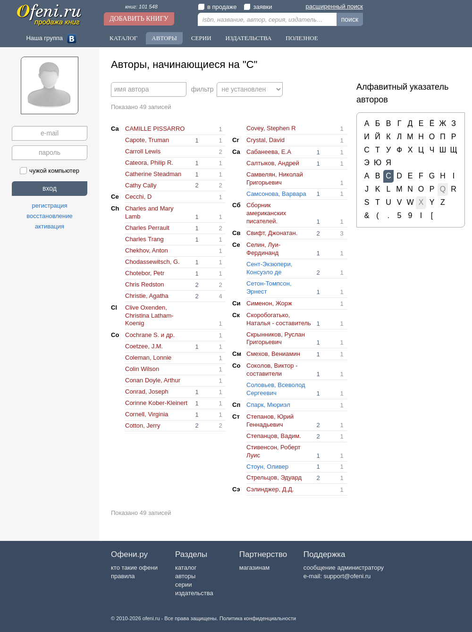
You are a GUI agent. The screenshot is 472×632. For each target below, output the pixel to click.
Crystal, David (265, 139)
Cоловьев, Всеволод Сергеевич (275, 388)
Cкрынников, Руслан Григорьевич (275, 338)
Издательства (249, 38)
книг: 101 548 (141, 6)
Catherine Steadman (153, 173)
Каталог (123, 38)
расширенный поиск (334, 6)
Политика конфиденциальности (257, 618)
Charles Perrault (147, 227)
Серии (201, 38)
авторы (185, 576)
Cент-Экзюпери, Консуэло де (269, 268)
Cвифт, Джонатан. (271, 232)
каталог (186, 567)
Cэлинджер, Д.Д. (270, 489)
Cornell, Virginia (147, 414)
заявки (258, 6)
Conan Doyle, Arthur (152, 380)
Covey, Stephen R (271, 128)
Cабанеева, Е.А (268, 151)
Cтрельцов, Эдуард (274, 477)
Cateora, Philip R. (149, 162)
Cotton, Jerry (142, 425)
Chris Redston (144, 284)
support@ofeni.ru (347, 576)
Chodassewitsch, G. (152, 261)
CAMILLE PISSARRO (155, 128)
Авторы (164, 38)
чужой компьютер (49, 170)
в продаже (217, 6)
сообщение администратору (343, 567)
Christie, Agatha (147, 295)
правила (123, 576)
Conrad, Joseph (147, 391)
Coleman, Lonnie (148, 357)
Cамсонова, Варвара (276, 193)
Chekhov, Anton (146, 250)
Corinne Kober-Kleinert (156, 402)
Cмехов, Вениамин (273, 353)
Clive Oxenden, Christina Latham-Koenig (149, 315)
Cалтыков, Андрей (272, 163)
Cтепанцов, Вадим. (273, 435)
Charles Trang (144, 239)
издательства (194, 593)
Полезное (302, 38)
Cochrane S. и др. (150, 334)
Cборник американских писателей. (266, 213)
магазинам (254, 567)
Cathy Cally (140, 185)
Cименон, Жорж (269, 303)
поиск (349, 19)
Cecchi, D (138, 196)
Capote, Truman (147, 139)
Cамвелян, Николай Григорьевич (274, 178)
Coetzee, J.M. (144, 346)
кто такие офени (134, 567)
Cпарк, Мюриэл (268, 404)
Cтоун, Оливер (267, 466)
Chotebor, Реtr (144, 273)
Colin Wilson (142, 368)
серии (183, 584)
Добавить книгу (139, 18)
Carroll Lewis (142, 151)
